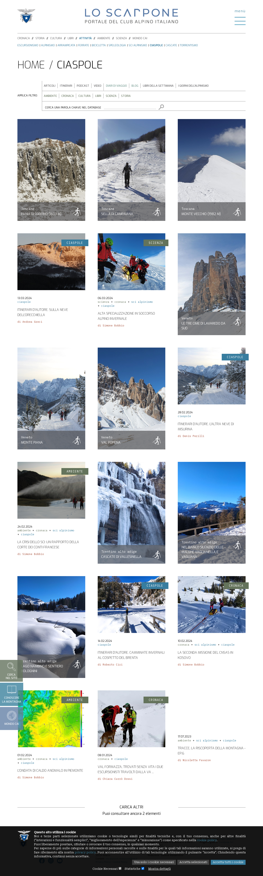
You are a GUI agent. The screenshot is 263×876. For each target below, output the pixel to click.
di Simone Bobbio (111, 327)
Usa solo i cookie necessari (151, 862)
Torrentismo (189, 45)
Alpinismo (48, 45)
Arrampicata (66, 45)
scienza (103, 303)
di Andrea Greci (29, 323)
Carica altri (131, 807)
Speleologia (117, 45)
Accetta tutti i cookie (228, 862)
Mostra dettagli (160, 868)
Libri (71, 38)
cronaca (120, 303)
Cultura (56, 38)
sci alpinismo (142, 303)
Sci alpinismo (138, 45)
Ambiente (103, 38)
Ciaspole (156, 45)
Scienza (121, 38)
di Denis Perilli (191, 437)
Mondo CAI (140, 38)
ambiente (24, 532)
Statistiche (132, 868)
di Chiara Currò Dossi (115, 780)
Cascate (171, 45)
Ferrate (83, 45)
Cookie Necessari (104, 868)
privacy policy (104, 852)
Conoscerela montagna (11, 694)
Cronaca (23, 38)
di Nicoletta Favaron (194, 760)
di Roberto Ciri (110, 666)
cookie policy (213, 839)
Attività (85, 38)
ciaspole (24, 303)
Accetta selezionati (191, 862)
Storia (40, 38)
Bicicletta (99, 45)
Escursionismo (27, 45)
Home (31, 65)
